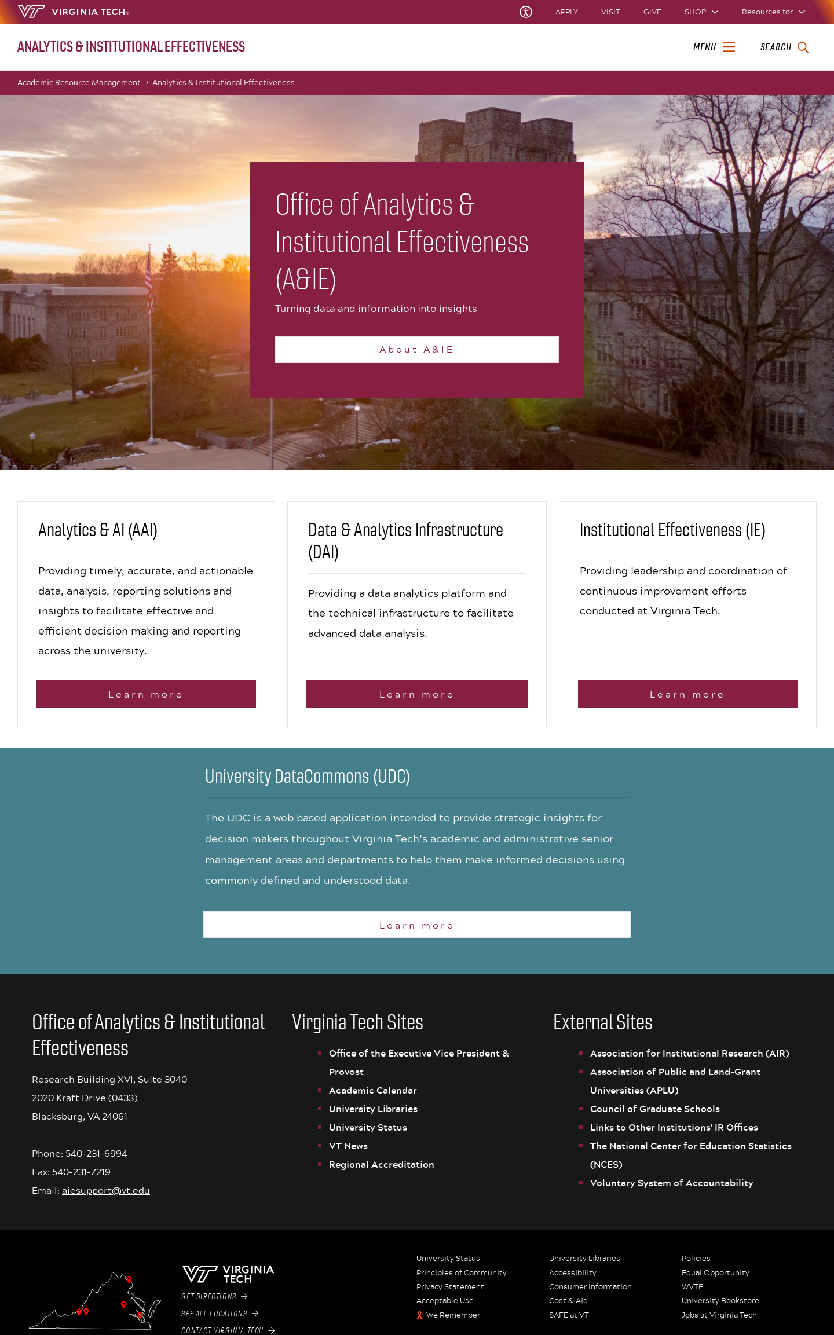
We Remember (453, 1321)
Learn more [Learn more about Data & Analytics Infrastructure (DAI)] (417, 700)
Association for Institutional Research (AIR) (689, 1059)
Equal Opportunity (715, 1279)
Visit (610, 12)
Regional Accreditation (381, 1170)
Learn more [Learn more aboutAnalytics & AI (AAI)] (146, 700)
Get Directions (214, 1302)
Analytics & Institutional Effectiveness (223, 82)
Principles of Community (461, 1279)
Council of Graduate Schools (655, 1115)
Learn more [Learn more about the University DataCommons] (417, 930)
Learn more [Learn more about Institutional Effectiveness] (688, 700)
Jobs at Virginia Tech (719, 1321)
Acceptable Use (445, 1307)
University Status (368, 1133)
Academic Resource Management (83, 82)
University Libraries (373, 1115)
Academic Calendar (373, 1096)
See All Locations (219, 1320)
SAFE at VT (569, 1321)
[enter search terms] (784, 47)
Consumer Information (590, 1293)
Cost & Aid (568, 1307)
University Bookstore (720, 1307)
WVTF (692, 1293)
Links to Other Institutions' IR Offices (674, 1133)
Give (652, 12)
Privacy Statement (450, 1293)
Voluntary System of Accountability (671, 1189)
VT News (348, 1152)
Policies (696, 1265)
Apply (566, 12)
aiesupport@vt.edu (106, 1196)
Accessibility (573, 1279)
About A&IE (417, 349)
